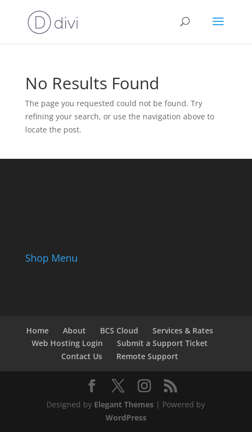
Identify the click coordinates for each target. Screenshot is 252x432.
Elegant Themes (124, 404)
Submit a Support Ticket (162, 343)
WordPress (126, 417)
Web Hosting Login (67, 343)
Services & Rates (183, 330)
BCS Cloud (119, 330)
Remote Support (147, 356)
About (74, 330)
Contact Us (81, 356)
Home (37, 330)
